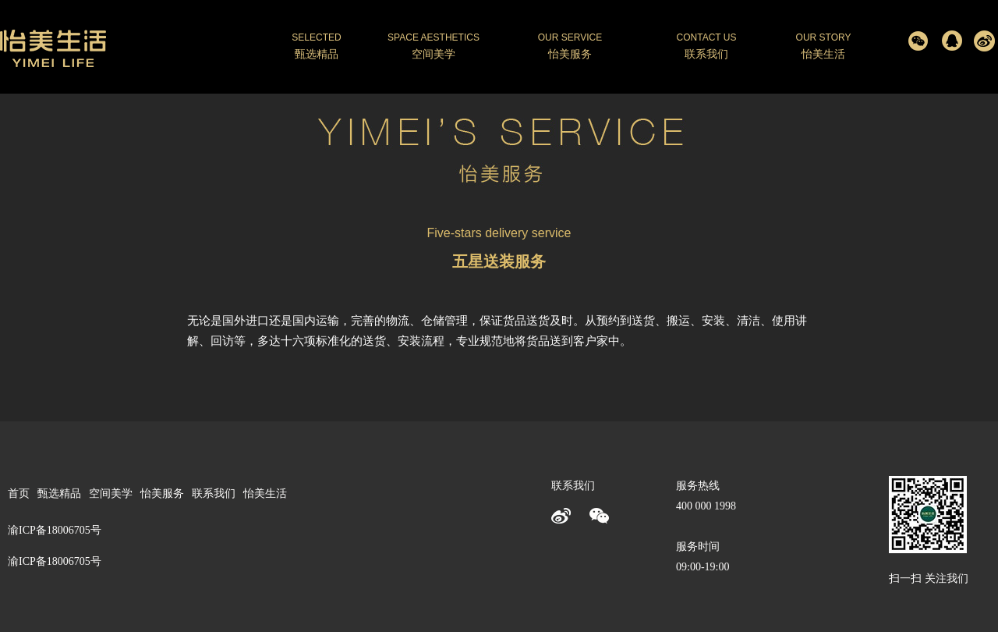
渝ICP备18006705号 (54, 561)
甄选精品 (59, 493)
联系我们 (213, 493)
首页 (19, 493)
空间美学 (111, 493)
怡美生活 (265, 493)
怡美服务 (162, 493)
